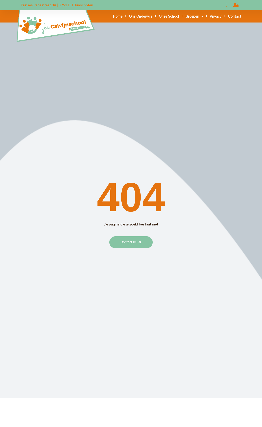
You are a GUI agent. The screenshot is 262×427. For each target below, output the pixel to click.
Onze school (169, 16)
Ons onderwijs (140, 16)
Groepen (194, 16)
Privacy (215, 16)
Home (117, 16)
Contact (234, 16)
